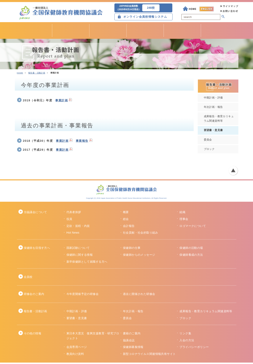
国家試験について (78, 249)
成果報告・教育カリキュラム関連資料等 (219, 120)
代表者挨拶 (73, 213)
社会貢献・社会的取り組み (140, 234)
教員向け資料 (75, 355)
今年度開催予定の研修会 (82, 295)
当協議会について (35, 213)
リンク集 (185, 334)
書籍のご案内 (132, 334)
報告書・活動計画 (36, 74)
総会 (126, 220)
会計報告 (129, 227)
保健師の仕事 (132, 249)
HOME (20, 74)
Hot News (72, 234)
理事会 (183, 220)
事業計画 (61, 101)
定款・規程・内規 (78, 227)
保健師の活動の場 (191, 249)
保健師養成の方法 (191, 256)
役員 (69, 220)
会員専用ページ (76, 348)
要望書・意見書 (213, 131)
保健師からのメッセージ (139, 256)
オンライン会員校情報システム (145, 17)
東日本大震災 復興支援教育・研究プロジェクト (92, 337)
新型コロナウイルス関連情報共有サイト (149, 355)
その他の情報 (32, 334)
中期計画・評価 (213, 99)
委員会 (208, 141)
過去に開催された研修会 (139, 295)
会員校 (28, 278)
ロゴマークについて (192, 227)
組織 (182, 213)
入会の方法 (186, 341)
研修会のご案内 (34, 295)
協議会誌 (129, 341)
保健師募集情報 (133, 348)
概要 (126, 213)
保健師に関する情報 (79, 256)
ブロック (209, 150)
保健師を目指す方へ (37, 249)
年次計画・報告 (213, 108)
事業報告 (82, 142)
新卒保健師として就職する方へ (86, 263)
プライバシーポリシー (194, 348)
